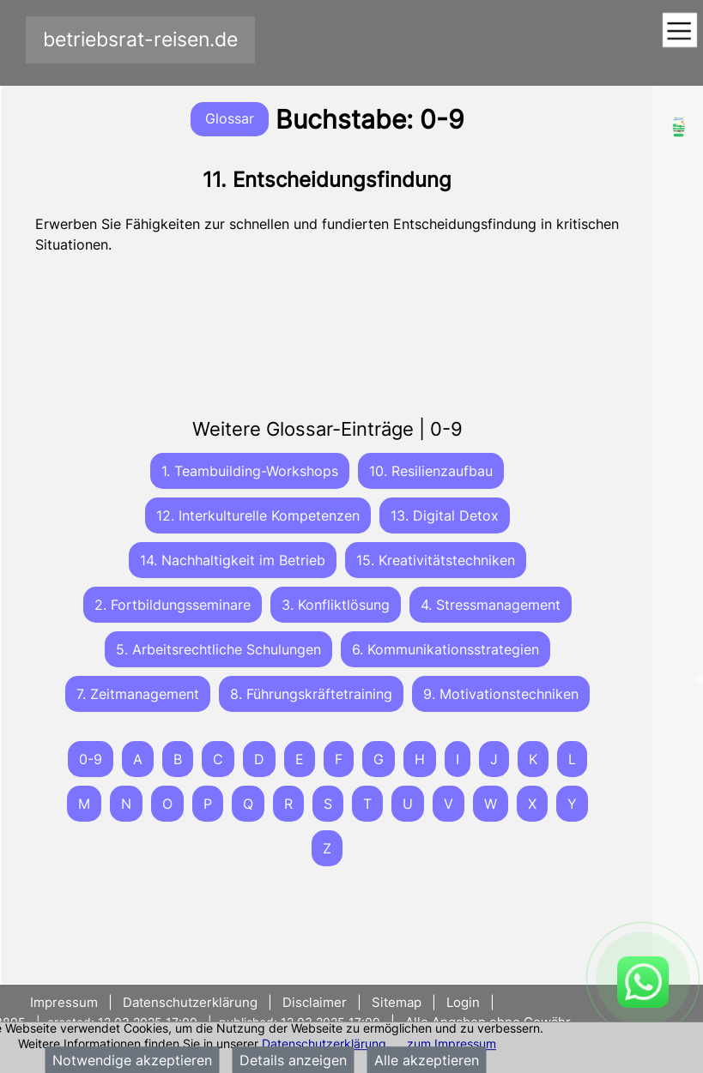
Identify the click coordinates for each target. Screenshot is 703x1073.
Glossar (229, 118)
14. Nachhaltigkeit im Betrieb (232, 560)
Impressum (65, 1002)
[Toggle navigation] (679, 31)
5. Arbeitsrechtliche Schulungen (218, 649)
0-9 (90, 759)
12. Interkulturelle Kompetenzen (258, 515)
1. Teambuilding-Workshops (249, 470)
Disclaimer (314, 1002)
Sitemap (396, 1002)
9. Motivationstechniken (501, 693)
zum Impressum (451, 1043)
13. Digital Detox (445, 515)
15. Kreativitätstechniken (435, 560)
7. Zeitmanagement (137, 693)
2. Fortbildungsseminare (172, 604)
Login (463, 1002)
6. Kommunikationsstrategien (445, 649)
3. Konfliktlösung (336, 604)
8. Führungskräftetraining (311, 693)
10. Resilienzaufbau (431, 470)
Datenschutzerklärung (324, 1043)
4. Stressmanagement (491, 604)
